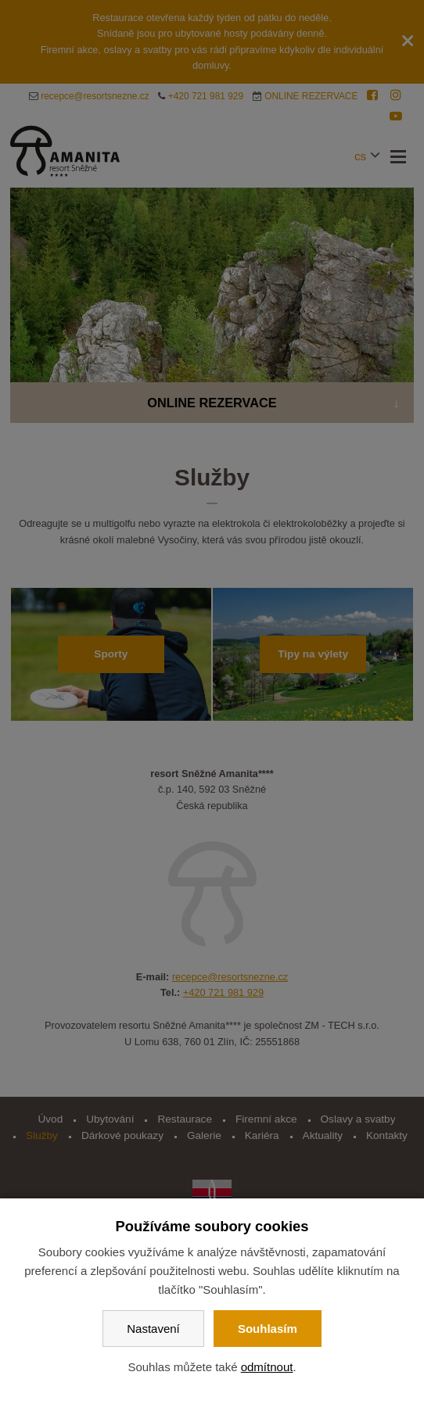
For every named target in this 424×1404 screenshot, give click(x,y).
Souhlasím (267, 1328)
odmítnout (267, 1367)
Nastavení (153, 1328)
